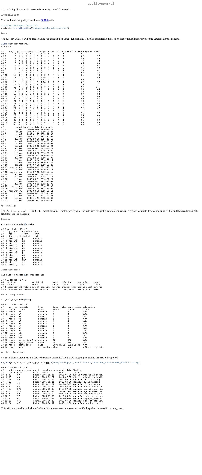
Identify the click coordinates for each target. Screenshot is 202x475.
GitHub (45, 21)
